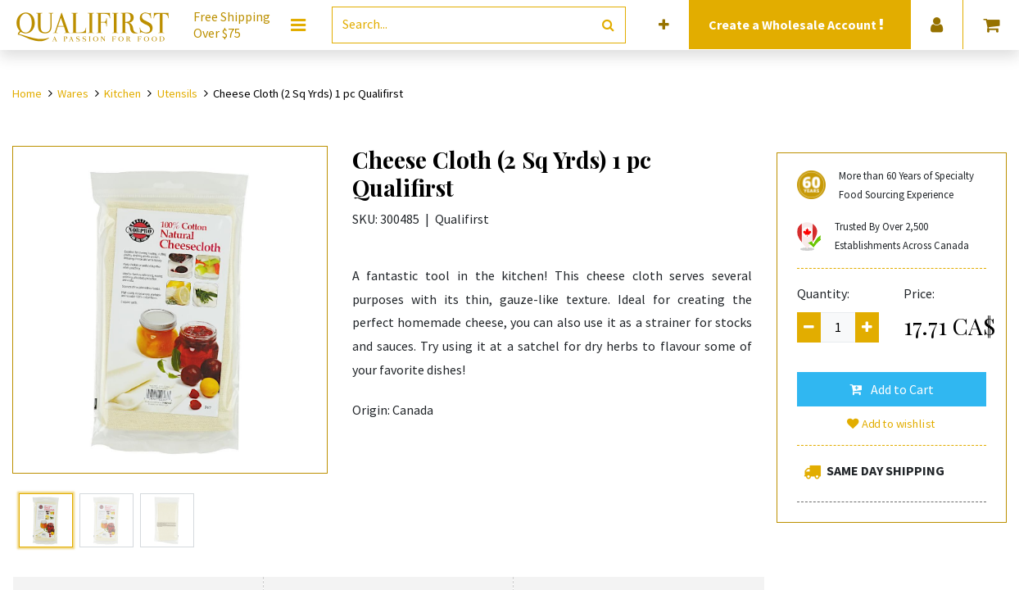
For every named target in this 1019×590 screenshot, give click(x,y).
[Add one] (867, 327)
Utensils (177, 93)
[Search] (608, 25)
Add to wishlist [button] (891, 423)
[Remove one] (809, 327)
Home (27, 93)
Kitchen (122, 93)
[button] (663, 25)
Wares (72, 93)
